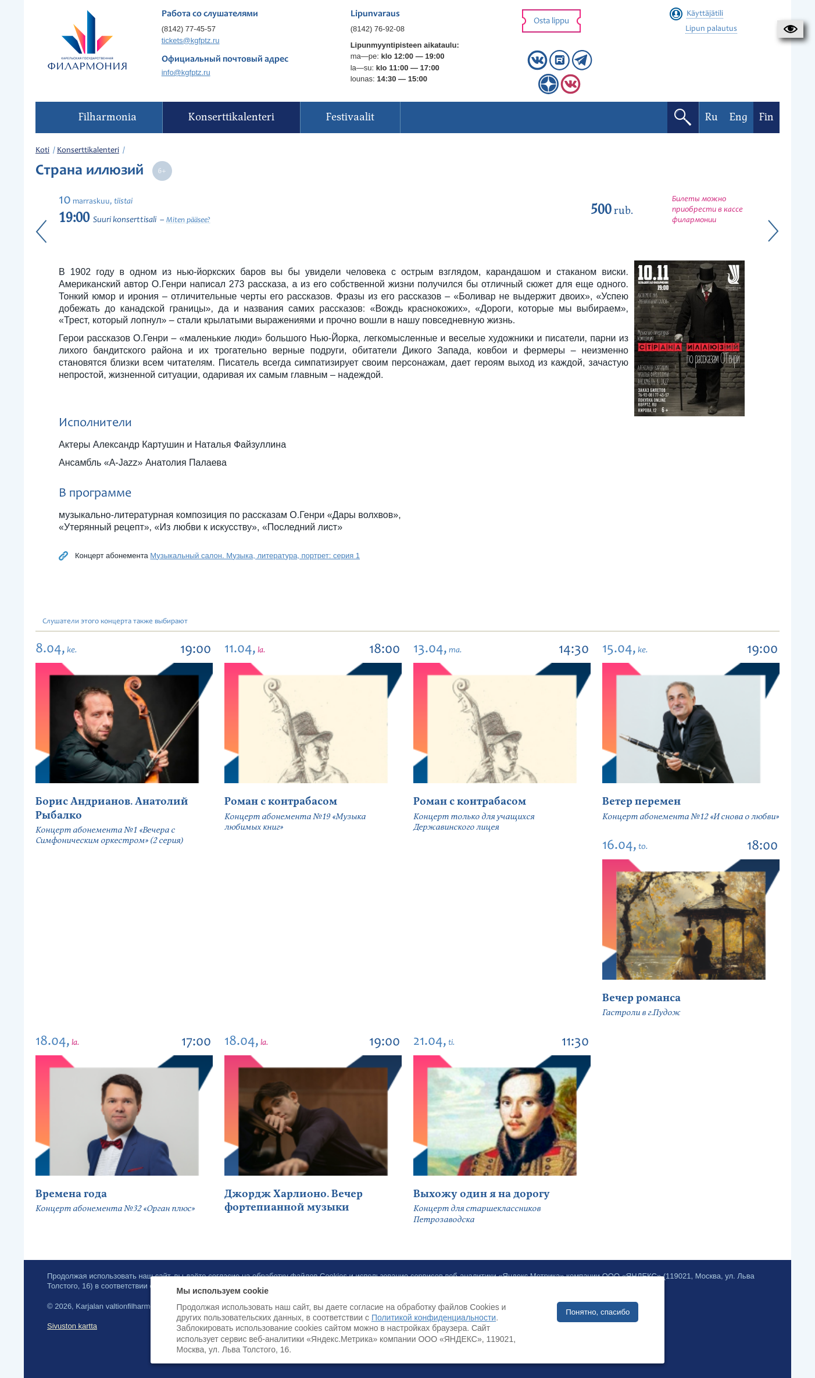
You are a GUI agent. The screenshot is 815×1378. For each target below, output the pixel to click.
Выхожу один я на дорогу (481, 1194)
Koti (42, 151)
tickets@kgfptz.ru (191, 40)
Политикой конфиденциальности (433, 1317)
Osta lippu (551, 21)
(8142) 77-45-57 (189, 28)
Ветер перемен (641, 801)
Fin (766, 117)
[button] (790, 29)
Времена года (71, 1194)
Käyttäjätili (705, 14)
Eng (739, 117)
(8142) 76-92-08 (378, 28)
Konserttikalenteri (88, 151)
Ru (711, 117)
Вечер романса (641, 998)
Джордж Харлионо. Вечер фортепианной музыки (293, 1200)
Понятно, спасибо (598, 1312)
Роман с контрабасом (280, 801)
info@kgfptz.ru (186, 72)
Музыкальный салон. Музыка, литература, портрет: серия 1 (255, 555)
